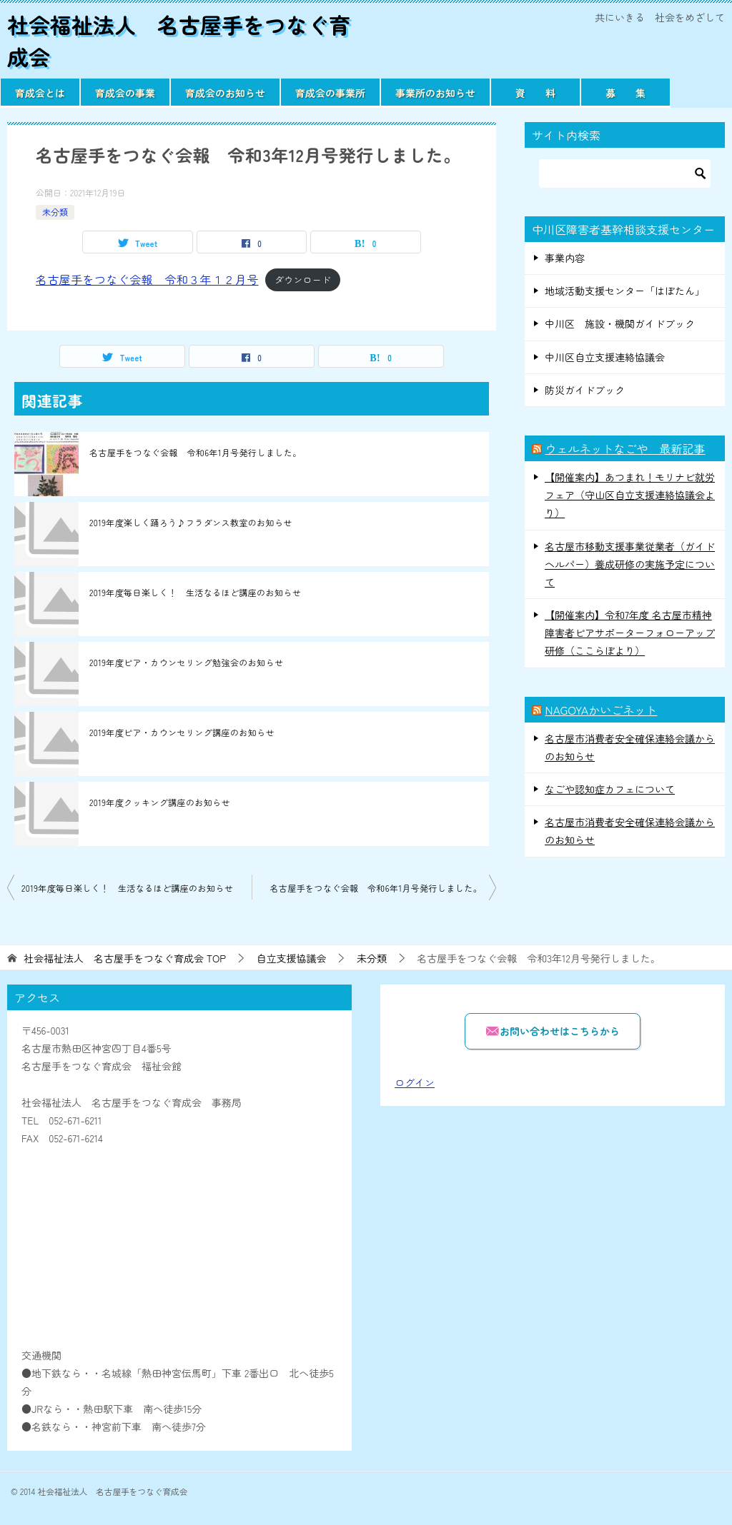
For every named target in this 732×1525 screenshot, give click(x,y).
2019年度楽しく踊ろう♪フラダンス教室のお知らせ (190, 522)
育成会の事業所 (330, 93)
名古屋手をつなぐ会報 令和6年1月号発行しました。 (195, 452)
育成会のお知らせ (225, 93)
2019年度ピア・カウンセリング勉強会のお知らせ (186, 662)
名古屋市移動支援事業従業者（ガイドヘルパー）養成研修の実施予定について (630, 564)
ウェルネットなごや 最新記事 (625, 448)
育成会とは (40, 93)
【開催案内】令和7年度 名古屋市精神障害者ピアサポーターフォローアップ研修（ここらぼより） (630, 633)
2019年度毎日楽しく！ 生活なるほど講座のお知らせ (195, 592)
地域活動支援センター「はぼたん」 (625, 290)
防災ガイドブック (585, 390)
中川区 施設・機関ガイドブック (620, 323)
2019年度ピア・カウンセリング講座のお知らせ (181, 732)
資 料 (535, 93)
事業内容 (565, 258)
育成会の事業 (125, 93)
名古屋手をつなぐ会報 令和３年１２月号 (147, 279)
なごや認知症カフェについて (610, 789)
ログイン (415, 1082)
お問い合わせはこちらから (552, 1030)
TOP (125, 958)
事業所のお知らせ (435, 93)
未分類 (55, 212)
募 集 (625, 93)
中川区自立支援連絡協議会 (605, 357)
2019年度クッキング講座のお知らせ (159, 802)
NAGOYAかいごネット (601, 709)
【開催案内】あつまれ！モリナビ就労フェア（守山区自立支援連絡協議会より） (630, 495)
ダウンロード (302, 280)
